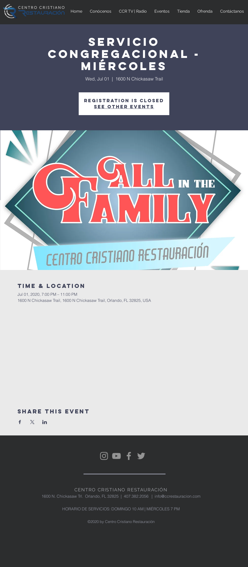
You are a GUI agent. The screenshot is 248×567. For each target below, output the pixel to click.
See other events (124, 107)
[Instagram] (104, 456)
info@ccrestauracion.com (177, 496)
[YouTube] (116, 456)
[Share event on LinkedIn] (44, 422)
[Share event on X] (32, 422)
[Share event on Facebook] (19, 422)
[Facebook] (128, 456)
